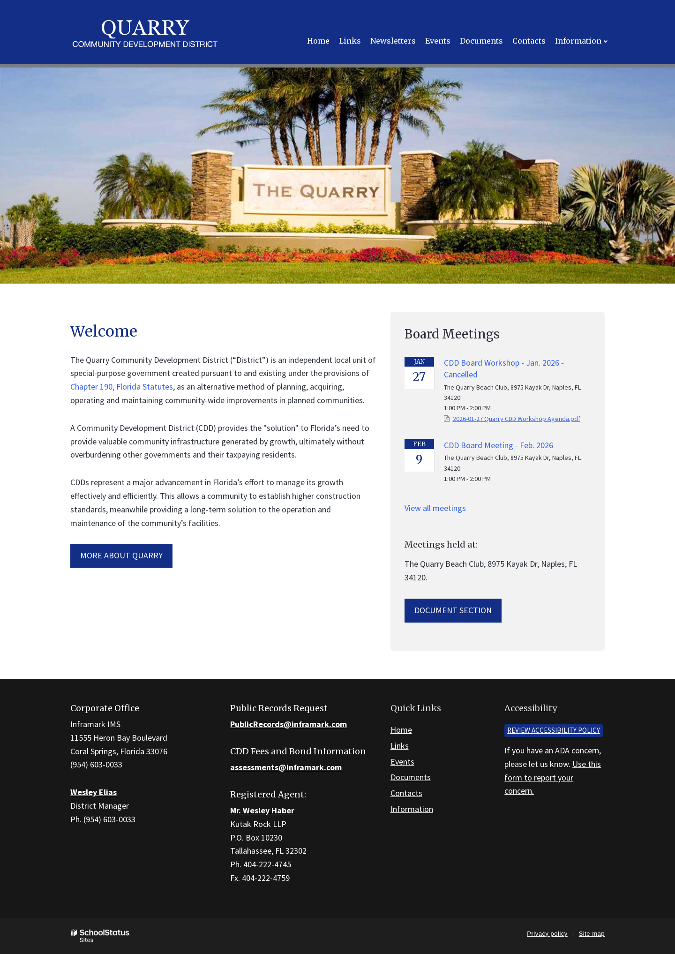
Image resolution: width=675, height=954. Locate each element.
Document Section (453, 610)
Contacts (406, 793)
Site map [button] (592, 933)
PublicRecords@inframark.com (288, 724)
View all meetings (435, 508)
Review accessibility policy (553, 730)
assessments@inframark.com (286, 767)
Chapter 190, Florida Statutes (121, 386)
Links (399, 745)
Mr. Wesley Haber (262, 810)
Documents (410, 777)
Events (402, 761)
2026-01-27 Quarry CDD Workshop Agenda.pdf (516, 418)
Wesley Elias (93, 792)
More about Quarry (121, 555)
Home (401, 729)
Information (411, 809)
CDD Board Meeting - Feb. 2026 (498, 445)
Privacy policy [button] (547, 933)
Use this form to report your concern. (552, 777)
